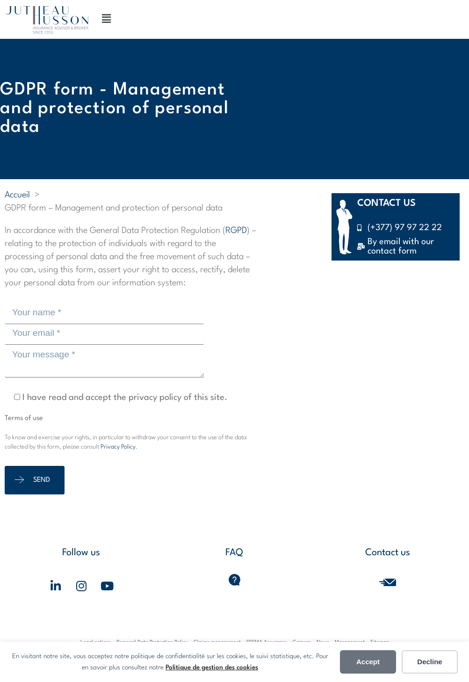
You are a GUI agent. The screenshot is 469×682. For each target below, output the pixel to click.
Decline (429, 662)
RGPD (236, 230)
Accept (368, 662)
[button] (107, 19)
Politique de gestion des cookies (212, 667)
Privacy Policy (118, 447)
